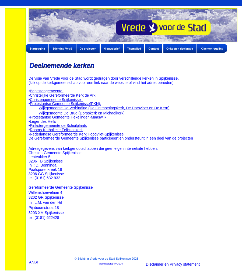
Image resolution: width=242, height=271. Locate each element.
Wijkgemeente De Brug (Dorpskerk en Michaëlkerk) (82, 113)
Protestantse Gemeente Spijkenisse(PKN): (65, 103)
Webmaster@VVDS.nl (111, 263)
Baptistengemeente (47, 91)
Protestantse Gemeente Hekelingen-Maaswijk (68, 117)
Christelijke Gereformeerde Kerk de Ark (63, 95)
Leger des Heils (43, 121)
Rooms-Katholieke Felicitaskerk (56, 130)
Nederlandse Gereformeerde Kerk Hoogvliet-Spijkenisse (77, 134)
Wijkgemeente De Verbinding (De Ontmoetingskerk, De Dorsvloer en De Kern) (104, 108)
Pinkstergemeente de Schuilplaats (58, 125)
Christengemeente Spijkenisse (56, 99)
